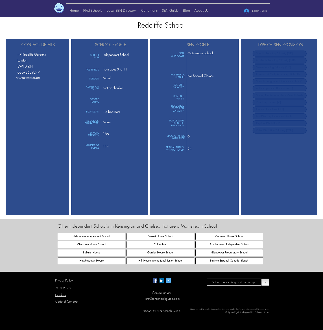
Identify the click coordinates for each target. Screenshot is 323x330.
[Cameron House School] (229, 236)
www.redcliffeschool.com (28, 77)
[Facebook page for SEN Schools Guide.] (155, 280)
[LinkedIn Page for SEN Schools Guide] (161, 280)
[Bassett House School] (160, 236)
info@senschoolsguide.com (162, 298)
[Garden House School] (160, 252)
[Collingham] (160, 244)
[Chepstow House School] (91, 244)
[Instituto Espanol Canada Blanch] (229, 260)
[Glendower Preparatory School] (229, 252)
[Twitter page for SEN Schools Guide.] (168, 280)
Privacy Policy (64, 280)
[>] (265, 282)
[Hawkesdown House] (91, 260)
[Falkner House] (91, 252)
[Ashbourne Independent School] (91, 236)
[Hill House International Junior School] (160, 260)
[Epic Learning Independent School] (229, 244)
